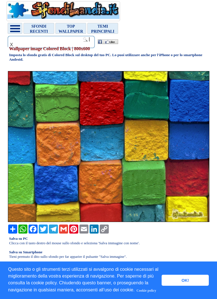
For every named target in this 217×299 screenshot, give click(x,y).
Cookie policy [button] (146, 291)
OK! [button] (185, 280)
